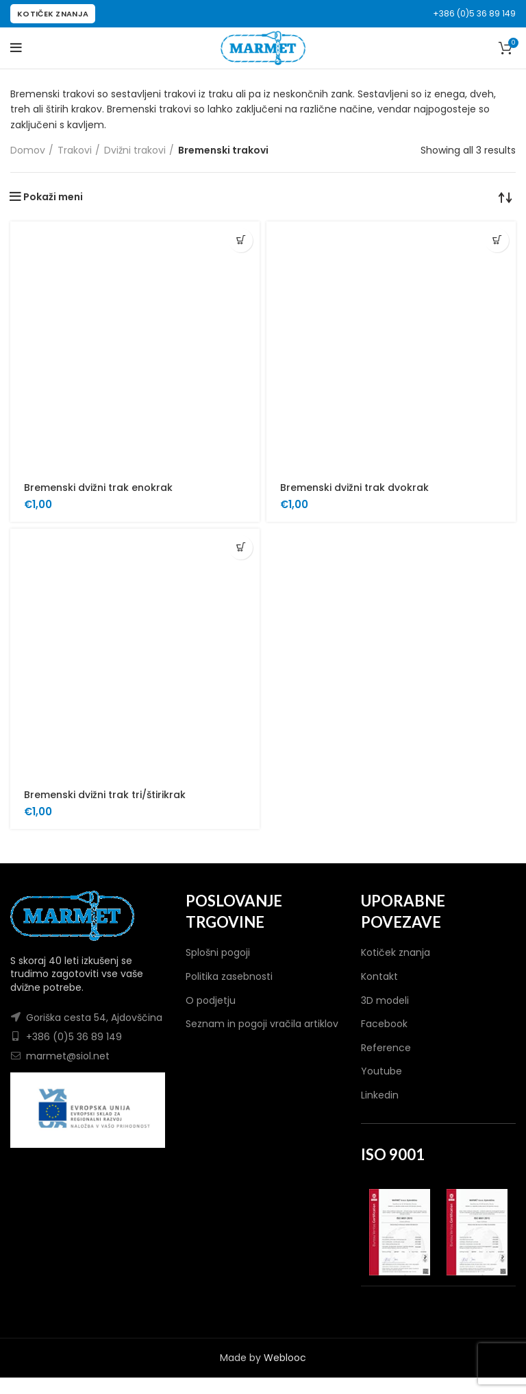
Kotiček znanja (395, 952)
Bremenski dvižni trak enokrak (98, 487)
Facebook (384, 1024)
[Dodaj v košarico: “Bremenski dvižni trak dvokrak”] (497, 240)
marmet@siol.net (68, 1056)
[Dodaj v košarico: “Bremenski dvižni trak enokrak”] (241, 240)
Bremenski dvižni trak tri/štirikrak (105, 795)
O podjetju (211, 1000)
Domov (27, 150)
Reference (386, 1048)
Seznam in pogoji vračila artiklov (262, 1024)
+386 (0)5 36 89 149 (474, 13)
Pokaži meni (53, 197)
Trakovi (75, 150)
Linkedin (380, 1095)
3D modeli (385, 1000)
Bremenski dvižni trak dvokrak (354, 487)
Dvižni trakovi (135, 150)
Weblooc (285, 1358)
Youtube (381, 1071)
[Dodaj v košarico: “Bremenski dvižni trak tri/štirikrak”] (241, 548)
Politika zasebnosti (229, 976)
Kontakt (379, 976)
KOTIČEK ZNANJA (52, 13)
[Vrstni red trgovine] (505, 197)
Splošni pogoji (218, 952)
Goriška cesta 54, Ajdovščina (94, 1017)
